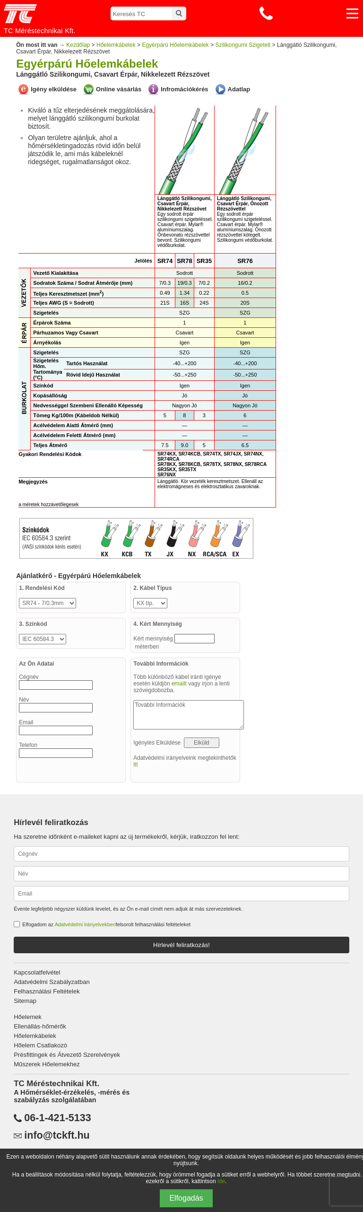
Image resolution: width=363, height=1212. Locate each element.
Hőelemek (28, 1016)
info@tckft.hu (57, 1135)
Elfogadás (186, 1198)
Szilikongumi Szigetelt (242, 45)
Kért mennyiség (153, 638)
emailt (179, 683)
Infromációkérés (184, 89)
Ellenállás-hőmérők (40, 1026)
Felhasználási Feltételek (46, 991)
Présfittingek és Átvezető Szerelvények (67, 1054)
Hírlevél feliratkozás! (181, 945)
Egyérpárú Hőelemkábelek (175, 45)
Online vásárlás (118, 89)
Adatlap (239, 89)
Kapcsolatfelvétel (37, 972)
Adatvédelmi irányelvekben (85, 924)
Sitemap (25, 1000)
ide (221, 1181)
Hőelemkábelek (116, 45)
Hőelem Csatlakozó (40, 1045)
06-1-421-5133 (57, 1118)
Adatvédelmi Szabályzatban (51, 981)
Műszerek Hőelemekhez (46, 1064)
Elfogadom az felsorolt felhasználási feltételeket (106, 924)
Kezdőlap (78, 45)
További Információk (188, 714)
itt (135, 764)
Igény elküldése (54, 89)
